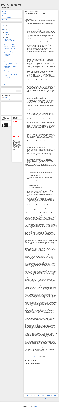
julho (5, 84)
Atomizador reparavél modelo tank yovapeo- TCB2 (11, 42)
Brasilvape (4, 15)
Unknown (5, 97)
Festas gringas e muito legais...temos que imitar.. (9, 40)
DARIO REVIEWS (11, 4)
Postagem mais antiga (52, 395)
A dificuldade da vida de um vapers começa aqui (9, 50)
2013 (4, 27)
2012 (4, 29)
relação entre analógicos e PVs (10, 48)
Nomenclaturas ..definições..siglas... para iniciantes (9, 71)
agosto (5, 37)
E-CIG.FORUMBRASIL (6, 17)
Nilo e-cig (4, 11)
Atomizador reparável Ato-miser (10, 52)
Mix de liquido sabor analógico (10, 68)
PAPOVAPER (4, 19)
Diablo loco (6, 61)
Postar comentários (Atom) (42, 398)
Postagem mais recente (30, 395)
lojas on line (6, 81)
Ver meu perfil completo (6, 99)
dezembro (6, 30)
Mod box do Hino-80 (8, 57)
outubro (6, 34)
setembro (6, 35)
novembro (6, 32)
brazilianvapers (5, 13)
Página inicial (41, 395)
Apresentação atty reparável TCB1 (11, 46)
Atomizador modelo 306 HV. (9, 44)
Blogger (36, 406)
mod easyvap (7, 77)
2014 (4, 25)
